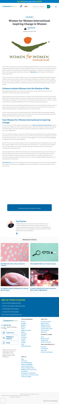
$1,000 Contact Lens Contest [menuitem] (29, 369)
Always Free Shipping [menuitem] (26, 364)
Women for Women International (41, 125)
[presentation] (3, 400)
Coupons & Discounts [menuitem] (27, 366)
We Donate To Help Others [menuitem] (28, 373)
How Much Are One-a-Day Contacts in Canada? (13, 264)
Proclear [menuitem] (23, 335)
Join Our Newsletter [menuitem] (26, 362)
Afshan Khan (33, 72)
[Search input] (39, 7)
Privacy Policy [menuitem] (53, 401)
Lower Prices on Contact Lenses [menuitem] (29, 374)
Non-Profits (29, 17)
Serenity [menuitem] (23, 339)
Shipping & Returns (10, 338)
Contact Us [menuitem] (24, 361)
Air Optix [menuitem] (23, 323)
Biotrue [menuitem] (23, 326)
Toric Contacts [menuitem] (45, 330)
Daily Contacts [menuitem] (45, 323)
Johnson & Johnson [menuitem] (46, 342)
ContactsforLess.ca (6, 162)
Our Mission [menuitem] (24, 371)
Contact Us (10, 333)
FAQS (8, 343)
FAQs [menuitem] (22, 359)
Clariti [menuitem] (23, 328)
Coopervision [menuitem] (44, 340)
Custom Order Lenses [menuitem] (46, 328)
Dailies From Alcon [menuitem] (26, 330)
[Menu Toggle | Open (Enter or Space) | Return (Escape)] (56, 6)
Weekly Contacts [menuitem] (45, 325)
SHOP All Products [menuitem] (26, 346)
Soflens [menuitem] (23, 340)
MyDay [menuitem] (23, 332)
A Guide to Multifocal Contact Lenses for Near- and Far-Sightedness (43, 289)
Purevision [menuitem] (24, 337)
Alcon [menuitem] (42, 337)
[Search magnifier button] (48, 6)
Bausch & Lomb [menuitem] (45, 338)
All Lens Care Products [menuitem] (47, 352)
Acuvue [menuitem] (23, 321)
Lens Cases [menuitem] (44, 350)
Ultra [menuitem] (22, 344)
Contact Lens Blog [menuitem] (26, 376)
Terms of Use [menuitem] (46, 401)
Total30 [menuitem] (23, 342)
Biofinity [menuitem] (23, 325)
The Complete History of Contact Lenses (43, 264)
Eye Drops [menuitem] (43, 346)
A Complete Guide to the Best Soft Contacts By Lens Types (15, 289)
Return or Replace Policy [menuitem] (27, 367)
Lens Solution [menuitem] (44, 348)
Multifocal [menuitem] (44, 332)
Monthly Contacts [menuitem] (46, 326)
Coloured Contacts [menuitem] (46, 321)
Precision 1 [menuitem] (24, 334)
